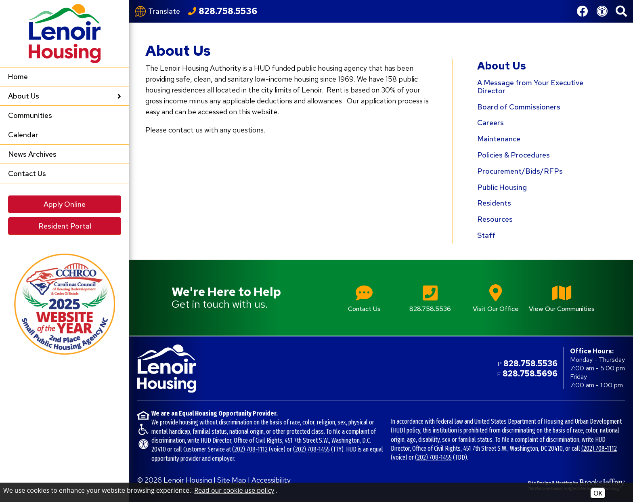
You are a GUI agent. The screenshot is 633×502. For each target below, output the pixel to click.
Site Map (231, 480)
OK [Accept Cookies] (597, 493)
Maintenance (498, 138)
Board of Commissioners (518, 106)
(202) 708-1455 (311, 449)
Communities (30, 115)
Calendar (23, 134)
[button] (621, 11)
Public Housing (502, 187)
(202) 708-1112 (250, 449)
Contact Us (27, 173)
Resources (495, 219)
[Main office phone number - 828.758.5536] (430, 297)
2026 (153, 480)
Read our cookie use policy (234, 490)
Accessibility (271, 480)
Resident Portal (64, 226)
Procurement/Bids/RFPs (520, 171)
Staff (486, 235)
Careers (490, 122)
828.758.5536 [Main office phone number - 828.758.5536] (530, 363)
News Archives (32, 154)
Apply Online (65, 204)
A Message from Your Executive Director (530, 86)
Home (18, 76)
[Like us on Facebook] (582, 11)
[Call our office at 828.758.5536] (222, 11)
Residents (494, 203)
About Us (501, 66)
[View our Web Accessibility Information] (602, 11)
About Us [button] (64, 96)
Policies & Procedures (513, 155)
